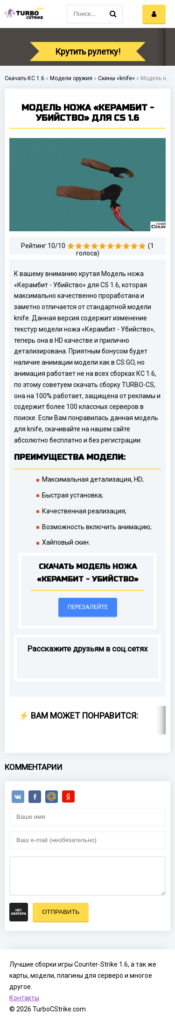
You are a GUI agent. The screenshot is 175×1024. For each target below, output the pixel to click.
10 (142, 246)
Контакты (24, 998)
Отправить (60, 911)
